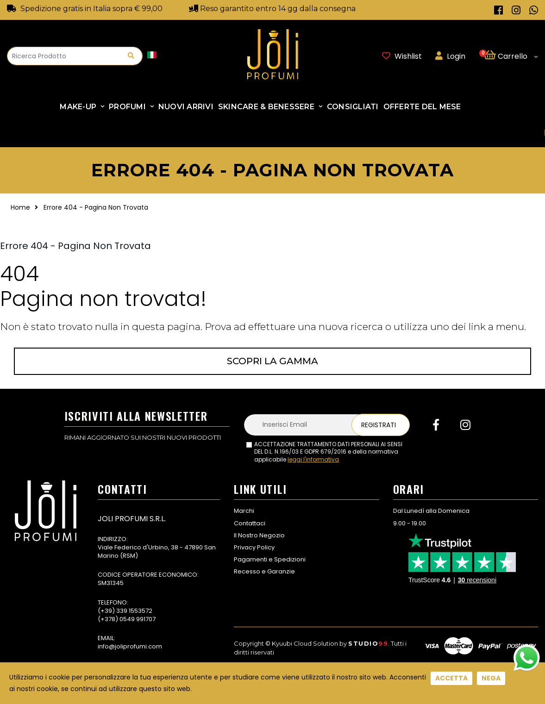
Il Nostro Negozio (259, 535)
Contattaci (249, 523)
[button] (511, 56)
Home (20, 207)
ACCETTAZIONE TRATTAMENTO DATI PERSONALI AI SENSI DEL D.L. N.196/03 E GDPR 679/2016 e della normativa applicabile (328, 452)
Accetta (451, 678)
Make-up (78, 106)
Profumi (127, 106)
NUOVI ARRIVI (185, 106)
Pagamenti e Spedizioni (270, 559)
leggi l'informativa (313, 459)
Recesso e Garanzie (264, 571)
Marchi (244, 510)
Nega (491, 678)
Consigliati (353, 106)
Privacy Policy (254, 547)
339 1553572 (134, 610)
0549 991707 (137, 619)
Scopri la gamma (272, 361)
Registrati (378, 425)
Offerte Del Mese (422, 106)
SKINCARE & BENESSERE (266, 106)
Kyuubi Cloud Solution (305, 643)
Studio (368, 643)
